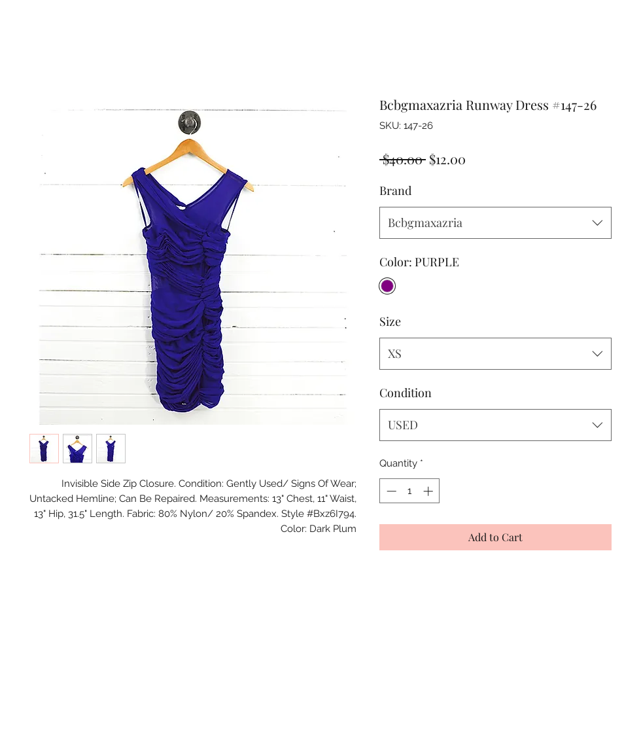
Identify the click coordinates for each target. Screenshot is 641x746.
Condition (405, 392)
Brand (395, 190)
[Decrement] (390, 491)
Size (390, 321)
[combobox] (495, 223)
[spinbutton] (410, 491)
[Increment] (429, 491)
